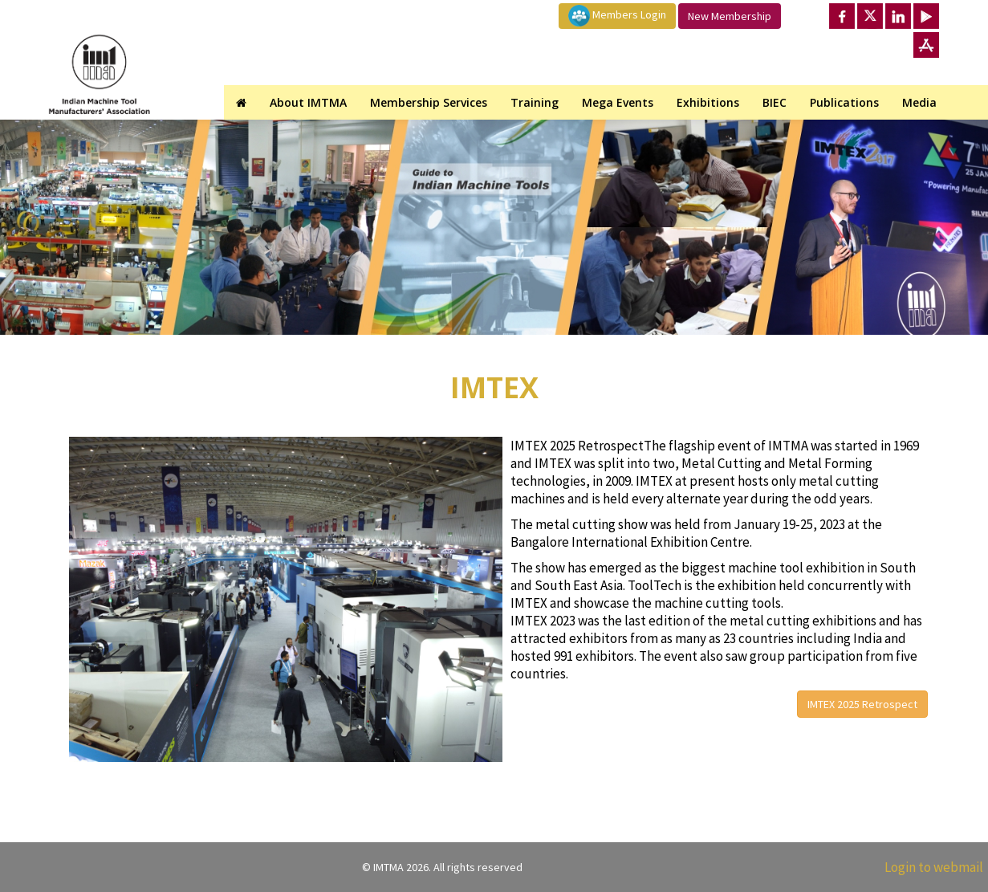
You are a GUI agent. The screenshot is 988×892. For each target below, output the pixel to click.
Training (534, 102)
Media (919, 102)
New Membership (729, 16)
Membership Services (428, 102)
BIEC (774, 102)
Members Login (617, 15)
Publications (844, 102)
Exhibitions (708, 102)
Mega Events (617, 102)
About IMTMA (308, 102)
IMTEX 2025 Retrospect (862, 704)
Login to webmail (933, 867)
